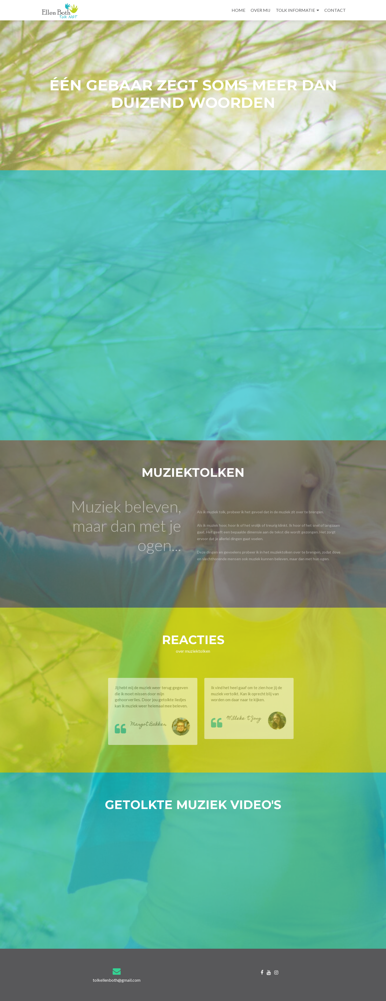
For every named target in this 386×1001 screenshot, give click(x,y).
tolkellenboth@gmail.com (116, 979)
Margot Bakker (155, 724)
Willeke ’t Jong (250, 718)
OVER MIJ (260, 10)
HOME (238, 10)
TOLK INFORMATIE (295, 10)
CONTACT (335, 10)
